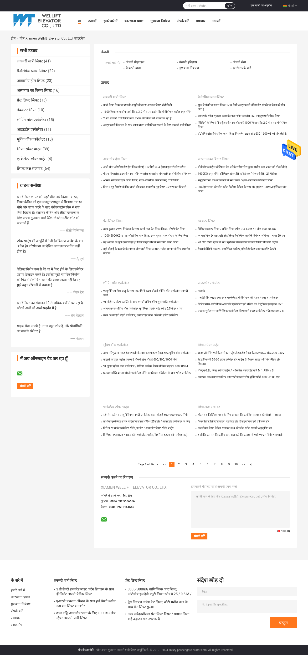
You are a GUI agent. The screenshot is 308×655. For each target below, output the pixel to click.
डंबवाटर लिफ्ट (26, 110)
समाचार (200, 21)
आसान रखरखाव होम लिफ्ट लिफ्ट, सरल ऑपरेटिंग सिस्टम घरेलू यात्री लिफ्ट (141, 180)
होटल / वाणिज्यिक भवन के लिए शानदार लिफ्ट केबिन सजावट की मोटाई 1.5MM (239, 414)
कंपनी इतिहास (188, 62)
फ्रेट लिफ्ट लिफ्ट (28, 100)
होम (13, 38)
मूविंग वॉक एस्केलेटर (31, 139)
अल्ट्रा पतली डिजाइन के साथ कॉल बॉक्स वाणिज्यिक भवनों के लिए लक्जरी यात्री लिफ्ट (147, 125)
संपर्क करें (183, 21)
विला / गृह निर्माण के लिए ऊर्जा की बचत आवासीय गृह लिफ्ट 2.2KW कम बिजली (144, 187)
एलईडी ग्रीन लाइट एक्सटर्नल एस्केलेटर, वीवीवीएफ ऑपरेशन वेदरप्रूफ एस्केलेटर (238, 297)
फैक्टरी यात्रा (133, 68)
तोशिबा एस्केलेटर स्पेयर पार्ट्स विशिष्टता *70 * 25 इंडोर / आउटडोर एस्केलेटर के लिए (146, 421)
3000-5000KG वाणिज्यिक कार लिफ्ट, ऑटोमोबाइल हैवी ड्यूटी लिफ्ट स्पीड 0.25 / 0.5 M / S (159, 592)
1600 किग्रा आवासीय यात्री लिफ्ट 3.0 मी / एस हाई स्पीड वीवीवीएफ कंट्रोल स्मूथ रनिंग (147, 111)
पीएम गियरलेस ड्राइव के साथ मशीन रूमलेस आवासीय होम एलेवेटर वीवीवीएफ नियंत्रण (147, 173)
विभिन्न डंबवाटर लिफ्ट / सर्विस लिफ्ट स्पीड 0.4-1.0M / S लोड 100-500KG (237, 229)
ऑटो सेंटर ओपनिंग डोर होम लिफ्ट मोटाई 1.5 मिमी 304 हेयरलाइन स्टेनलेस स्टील (144, 167)
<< (164, 464)
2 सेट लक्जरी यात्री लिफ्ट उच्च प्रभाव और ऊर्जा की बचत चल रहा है (137, 118)
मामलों (216, 21)
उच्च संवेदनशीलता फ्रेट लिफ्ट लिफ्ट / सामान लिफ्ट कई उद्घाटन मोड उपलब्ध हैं (158, 616)
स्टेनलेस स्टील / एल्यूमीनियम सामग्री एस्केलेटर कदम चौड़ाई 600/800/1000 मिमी (145, 414)
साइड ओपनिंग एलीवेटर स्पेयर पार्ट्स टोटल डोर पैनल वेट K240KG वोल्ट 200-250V (241, 353)
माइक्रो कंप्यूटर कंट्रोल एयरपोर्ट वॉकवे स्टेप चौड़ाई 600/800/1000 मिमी (140, 359)
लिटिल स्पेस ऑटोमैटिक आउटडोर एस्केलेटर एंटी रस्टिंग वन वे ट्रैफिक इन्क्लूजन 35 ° (240, 304)
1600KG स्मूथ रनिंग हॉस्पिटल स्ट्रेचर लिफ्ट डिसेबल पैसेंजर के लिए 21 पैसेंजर (237, 173)
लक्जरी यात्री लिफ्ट (30, 61)
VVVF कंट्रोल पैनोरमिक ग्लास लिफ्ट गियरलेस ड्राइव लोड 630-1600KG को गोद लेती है (242, 133)
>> (243, 464)
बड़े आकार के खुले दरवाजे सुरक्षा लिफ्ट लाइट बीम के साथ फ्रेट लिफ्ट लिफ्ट (140, 242)
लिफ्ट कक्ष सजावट (29, 168)
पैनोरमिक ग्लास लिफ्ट (32, 71)
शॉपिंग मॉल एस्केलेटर (31, 119)
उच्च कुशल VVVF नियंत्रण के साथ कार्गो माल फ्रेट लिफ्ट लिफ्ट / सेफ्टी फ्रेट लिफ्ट (144, 229)
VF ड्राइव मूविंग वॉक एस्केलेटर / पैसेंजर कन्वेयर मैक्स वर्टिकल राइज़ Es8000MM (145, 366)
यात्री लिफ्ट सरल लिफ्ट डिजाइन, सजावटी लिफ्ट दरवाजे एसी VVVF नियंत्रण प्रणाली (240, 435)
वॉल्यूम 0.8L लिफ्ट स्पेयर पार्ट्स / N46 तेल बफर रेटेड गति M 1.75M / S (236, 370)
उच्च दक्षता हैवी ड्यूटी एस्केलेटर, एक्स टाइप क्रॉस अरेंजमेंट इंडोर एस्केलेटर (140, 315)
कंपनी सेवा (239, 62)
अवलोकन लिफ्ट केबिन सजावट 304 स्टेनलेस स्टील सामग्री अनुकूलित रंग (235, 428)
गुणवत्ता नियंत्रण (160, 21)
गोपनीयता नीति (86, 650)
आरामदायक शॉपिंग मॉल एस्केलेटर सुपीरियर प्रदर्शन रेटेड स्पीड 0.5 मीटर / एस (142, 308)
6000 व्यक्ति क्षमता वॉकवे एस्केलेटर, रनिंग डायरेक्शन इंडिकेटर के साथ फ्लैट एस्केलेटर (147, 373)
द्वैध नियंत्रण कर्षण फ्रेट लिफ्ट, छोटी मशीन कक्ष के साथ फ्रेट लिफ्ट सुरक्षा (158, 604)
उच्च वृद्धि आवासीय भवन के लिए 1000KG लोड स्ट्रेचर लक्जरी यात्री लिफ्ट (85, 615)
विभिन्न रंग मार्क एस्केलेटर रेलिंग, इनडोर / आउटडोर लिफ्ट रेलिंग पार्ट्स (138, 428)
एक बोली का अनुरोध (261, 5)
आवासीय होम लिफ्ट (31, 80)
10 (236, 464)
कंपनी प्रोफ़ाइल (135, 62)
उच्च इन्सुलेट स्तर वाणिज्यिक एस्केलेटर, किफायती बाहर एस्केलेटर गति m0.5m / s (241, 311)
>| (250, 464)
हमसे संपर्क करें (242, 68)
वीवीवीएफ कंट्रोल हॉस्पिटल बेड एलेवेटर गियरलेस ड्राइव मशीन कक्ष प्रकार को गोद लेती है (242, 167)
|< (157, 464)
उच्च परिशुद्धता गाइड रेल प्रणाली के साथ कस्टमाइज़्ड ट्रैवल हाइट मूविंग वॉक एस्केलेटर (146, 353)
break (201, 291)
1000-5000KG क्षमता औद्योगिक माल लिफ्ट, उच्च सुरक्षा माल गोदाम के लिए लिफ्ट (145, 235)
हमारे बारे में (110, 21)
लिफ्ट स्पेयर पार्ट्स (29, 149)
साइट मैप (16, 625)
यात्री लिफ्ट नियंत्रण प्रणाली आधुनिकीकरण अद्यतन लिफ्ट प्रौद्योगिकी (137, 105)
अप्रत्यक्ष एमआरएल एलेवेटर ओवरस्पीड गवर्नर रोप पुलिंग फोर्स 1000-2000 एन (239, 377)
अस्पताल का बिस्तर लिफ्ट (34, 90)
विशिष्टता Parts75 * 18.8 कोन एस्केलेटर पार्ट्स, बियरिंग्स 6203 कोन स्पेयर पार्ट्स (145, 435)
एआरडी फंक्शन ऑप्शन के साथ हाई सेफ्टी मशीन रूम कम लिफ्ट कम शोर (86, 603)
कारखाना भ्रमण (133, 21)
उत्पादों (92, 21)
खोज (229, 5)
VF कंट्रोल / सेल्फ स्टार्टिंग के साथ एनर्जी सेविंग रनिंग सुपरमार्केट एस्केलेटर (141, 302)
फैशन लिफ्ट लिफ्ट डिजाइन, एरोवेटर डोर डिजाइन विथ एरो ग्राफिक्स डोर (233, 421)
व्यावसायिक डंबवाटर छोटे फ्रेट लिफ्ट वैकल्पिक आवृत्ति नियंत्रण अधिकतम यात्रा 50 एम (241, 235)
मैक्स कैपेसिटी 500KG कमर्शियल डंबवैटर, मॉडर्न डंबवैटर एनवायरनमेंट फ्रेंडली (237, 249)
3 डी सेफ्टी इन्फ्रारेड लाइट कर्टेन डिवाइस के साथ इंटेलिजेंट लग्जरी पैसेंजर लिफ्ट (85, 591)
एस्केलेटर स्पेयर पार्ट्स (31, 159)
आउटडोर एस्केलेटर (30, 129)
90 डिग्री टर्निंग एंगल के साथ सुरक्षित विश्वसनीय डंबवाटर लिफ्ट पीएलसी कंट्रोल (238, 242)
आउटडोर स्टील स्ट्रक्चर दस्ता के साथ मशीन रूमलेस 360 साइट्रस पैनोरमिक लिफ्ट (239, 116)
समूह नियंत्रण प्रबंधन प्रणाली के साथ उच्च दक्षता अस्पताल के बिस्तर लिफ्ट (235, 180)
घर (79, 21)
